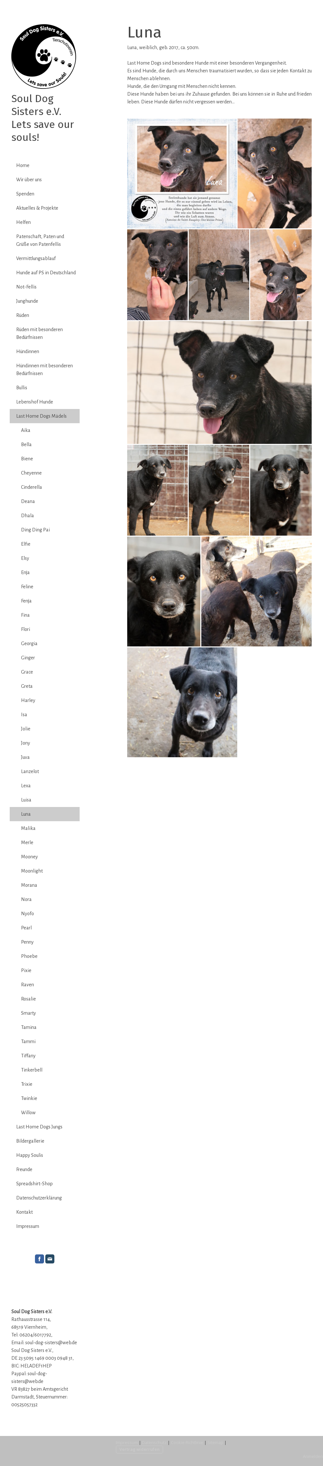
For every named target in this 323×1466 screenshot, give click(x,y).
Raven (27, 984)
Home (22, 165)
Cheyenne (31, 473)
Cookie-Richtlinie (187, 1442)
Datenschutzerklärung (39, 1197)
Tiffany (28, 1055)
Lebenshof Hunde (34, 401)
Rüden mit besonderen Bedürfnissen (39, 333)
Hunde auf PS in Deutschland (46, 272)
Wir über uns (29, 179)
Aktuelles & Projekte (37, 208)
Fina (25, 615)
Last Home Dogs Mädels (41, 416)
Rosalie (28, 998)
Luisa (26, 799)
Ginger (28, 657)
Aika (25, 430)
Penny (27, 942)
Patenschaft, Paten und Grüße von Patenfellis (40, 240)
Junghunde (27, 301)
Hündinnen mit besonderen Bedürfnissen (44, 369)
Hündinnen (27, 351)
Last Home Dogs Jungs (39, 1126)
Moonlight (32, 871)
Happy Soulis (29, 1155)
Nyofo (27, 913)
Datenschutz (154, 1442)
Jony (25, 743)
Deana (28, 501)
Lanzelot (30, 771)
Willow (28, 1112)
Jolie (25, 728)
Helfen (23, 222)
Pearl (26, 927)
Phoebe (29, 956)
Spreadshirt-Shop (34, 1183)
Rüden (22, 315)
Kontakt (24, 1212)
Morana (29, 885)
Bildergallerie (30, 1141)
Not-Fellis (26, 286)
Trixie (26, 1084)
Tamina (29, 1027)
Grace (27, 672)
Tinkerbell (31, 1070)
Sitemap (215, 1442)
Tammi (28, 1041)
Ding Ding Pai (35, 529)
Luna (26, 814)
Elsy (25, 558)
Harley (28, 700)
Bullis (21, 387)
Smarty (28, 1013)
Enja (25, 572)
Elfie (25, 544)
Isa (24, 714)
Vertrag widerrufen (139, 1449)
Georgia (29, 643)
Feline (27, 586)
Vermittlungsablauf (36, 258)
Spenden (25, 193)
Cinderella (31, 487)
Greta (27, 686)
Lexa (26, 785)
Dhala (27, 515)
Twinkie (29, 1098)
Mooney (29, 856)
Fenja (26, 600)
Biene (27, 458)
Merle (27, 842)
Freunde (24, 1169)
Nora (26, 899)
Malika (28, 828)
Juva (25, 757)
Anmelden (313, 1456)
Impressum (27, 1226)
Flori (25, 629)
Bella (26, 444)
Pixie (26, 970)
